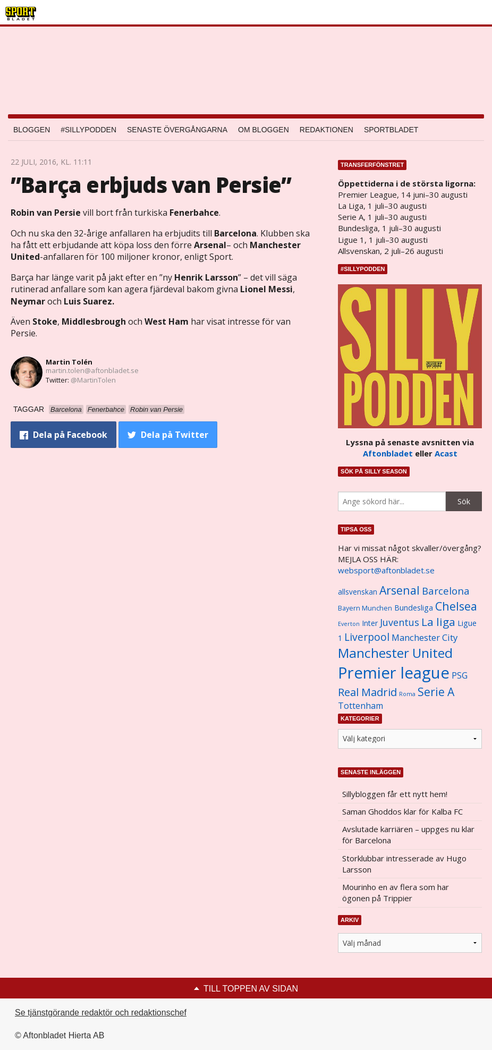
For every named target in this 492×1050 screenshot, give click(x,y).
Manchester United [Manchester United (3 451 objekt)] (395, 653)
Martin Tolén (69, 362)
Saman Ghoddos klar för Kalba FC (402, 811)
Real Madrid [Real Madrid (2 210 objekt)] (367, 692)
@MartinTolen (93, 380)
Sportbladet (391, 129)
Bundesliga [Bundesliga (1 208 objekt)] (413, 608)
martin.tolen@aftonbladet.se (92, 370)
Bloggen (31, 129)
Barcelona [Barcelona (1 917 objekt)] (446, 590)
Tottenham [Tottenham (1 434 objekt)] (360, 706)
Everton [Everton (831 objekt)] (349, 624)
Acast (446, 453)
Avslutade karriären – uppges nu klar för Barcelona (408, 834)
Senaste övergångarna (177, 129)
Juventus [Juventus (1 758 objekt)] (399, 622)
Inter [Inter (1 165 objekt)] (370, 623)
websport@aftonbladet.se (386, 570)
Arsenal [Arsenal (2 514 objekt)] (399, 590)
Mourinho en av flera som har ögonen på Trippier (395, 892)
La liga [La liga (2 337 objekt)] (438, 621)
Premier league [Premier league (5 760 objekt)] (393, 672)
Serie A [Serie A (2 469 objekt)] (436, 691)
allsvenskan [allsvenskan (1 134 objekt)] (357, 592)
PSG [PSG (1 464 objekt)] (460, 675)
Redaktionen (326, 129)
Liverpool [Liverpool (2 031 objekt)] (366, 637)
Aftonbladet (388, 453)
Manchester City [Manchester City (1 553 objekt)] (424, 637)
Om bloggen (263, 129)
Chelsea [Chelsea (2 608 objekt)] (456, 606)
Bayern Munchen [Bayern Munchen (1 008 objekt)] (365, 608)
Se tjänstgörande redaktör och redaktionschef (100, 1012)
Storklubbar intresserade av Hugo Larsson (404, 864)
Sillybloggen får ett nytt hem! (394, 794)
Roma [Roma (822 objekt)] (407, 694)
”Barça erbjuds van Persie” (151, 184)
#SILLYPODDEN (88, 129)
